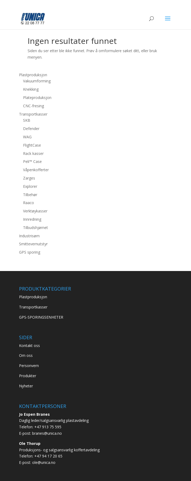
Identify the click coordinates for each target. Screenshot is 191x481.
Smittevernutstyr (33, 243)
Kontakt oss (29, 345)
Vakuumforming (37, 80)
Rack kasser (33, 153)
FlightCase (32, 145)
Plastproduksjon (33, 74)
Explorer (30, 186)
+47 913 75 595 (47, 426)
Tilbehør (30, 194)
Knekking (31, 89)
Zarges (29, 178)
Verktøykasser (35, 210)
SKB (26, 120)
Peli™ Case (32, 161)
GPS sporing (29, 252)
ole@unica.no (43, 462)
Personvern (29, 365)
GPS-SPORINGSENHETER (41, 317)
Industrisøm (29, 235)
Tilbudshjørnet (35, 227)
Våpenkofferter (36, 169)
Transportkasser (33, 114)
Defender (31, 128)
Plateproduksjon (37, 97)
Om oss (26, 355)
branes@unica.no (47, 433)
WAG (27, 136)
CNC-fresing (33, 105)
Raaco (28, 202)
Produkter (27, 375)
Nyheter (26, 385)
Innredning (32, 219)
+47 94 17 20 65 (48, 456)
